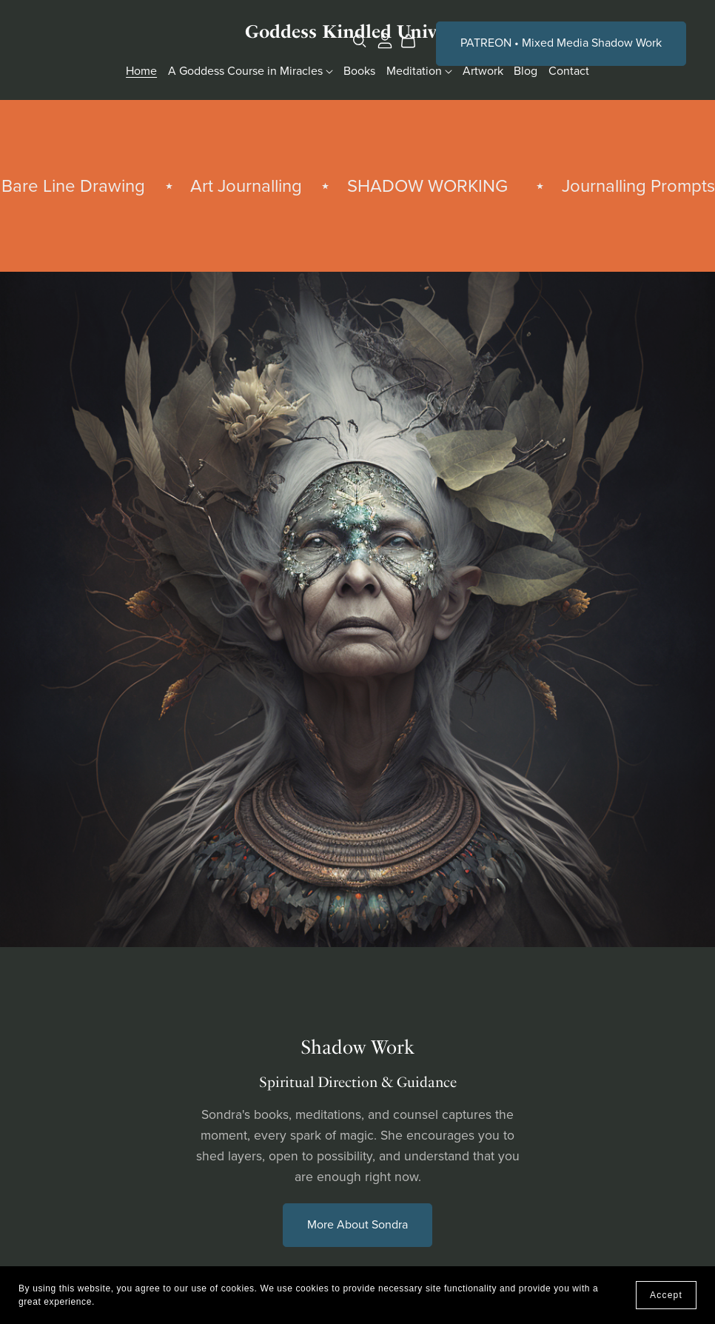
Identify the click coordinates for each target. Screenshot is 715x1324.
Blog (525, 71)
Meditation (419, 71)
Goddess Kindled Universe (357, 31)
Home (141, 71)
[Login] (385, 40)
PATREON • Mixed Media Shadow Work (561, 43)
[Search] (359, 41)
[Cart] (414, 41)
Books (359, 71)
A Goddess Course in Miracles (250, 71)
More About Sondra (357, 1224)
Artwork (483, 71)
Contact (568, 71)
